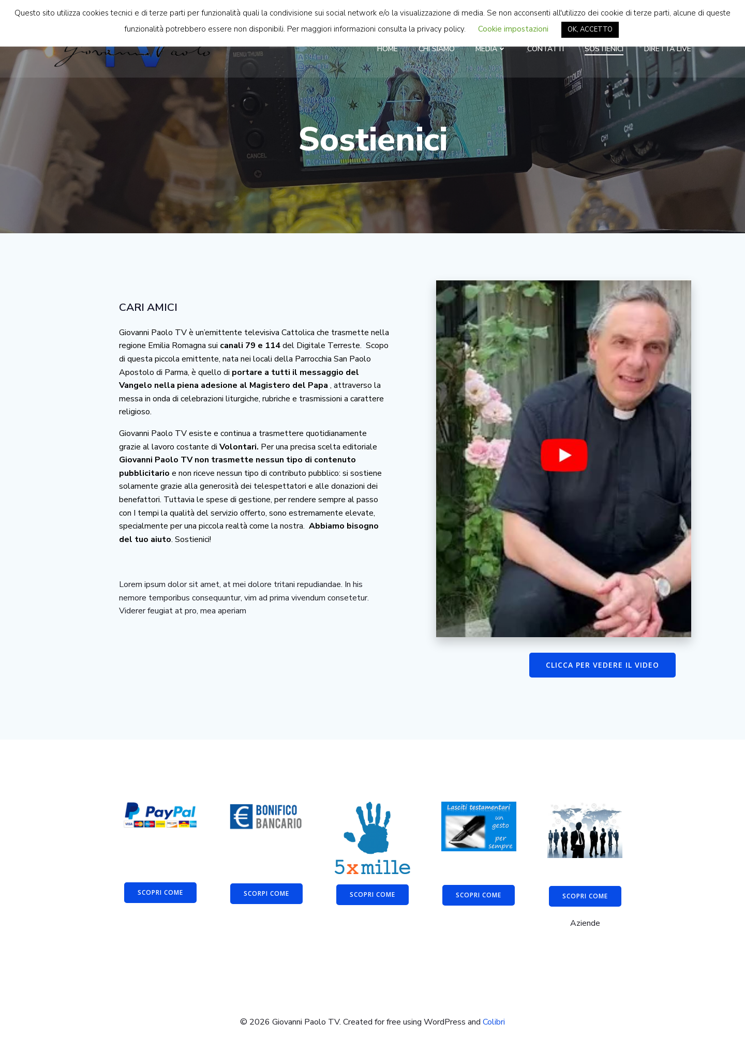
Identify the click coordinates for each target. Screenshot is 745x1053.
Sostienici (604, 49)
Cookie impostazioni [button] (513, 29)
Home (387, 49)
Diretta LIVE (667, 49)
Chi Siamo (437, 49)
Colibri (494, 1022)
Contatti (545, 49)
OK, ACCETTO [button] (590, 29)
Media (490, 49)
